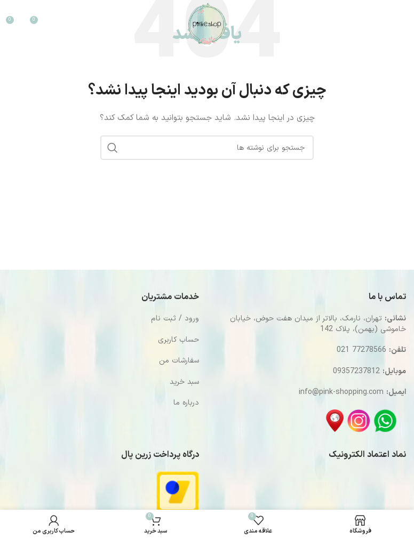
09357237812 (356, 371)
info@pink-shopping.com (341, 392)
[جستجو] (364, 24)
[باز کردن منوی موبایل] (393, 24)
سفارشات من (179, 360)
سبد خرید (184, 382)
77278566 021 (361, 350)
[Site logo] (207, 23)
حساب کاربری (178, 339)
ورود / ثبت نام (175, 318)
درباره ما (186, 402)
